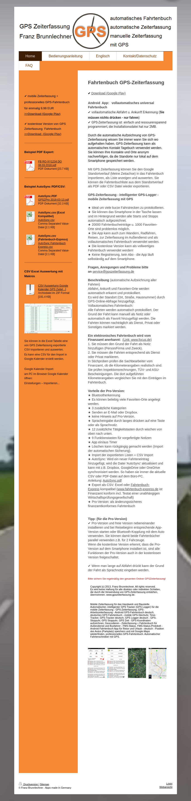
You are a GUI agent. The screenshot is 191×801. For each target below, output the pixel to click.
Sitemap (44, 784)
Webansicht (165, 787)
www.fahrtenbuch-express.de (138, 489)
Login (169, 783)
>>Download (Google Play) (42, 134)
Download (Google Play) (108, 93)
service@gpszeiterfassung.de (113, 271)
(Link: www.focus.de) (137, 339)
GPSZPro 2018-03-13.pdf (53, 199)
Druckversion (29, 784)
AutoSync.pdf (112, 480)
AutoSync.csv (46, 220)
